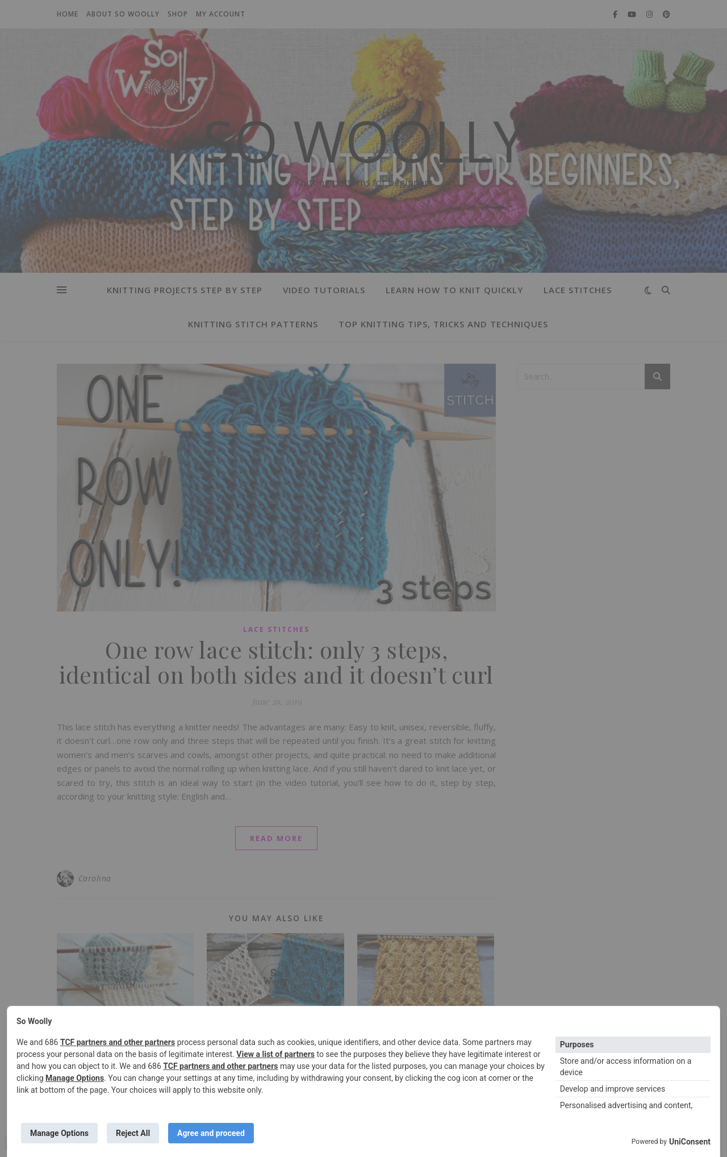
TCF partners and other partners (117, 1042)
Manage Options (74, 1078)
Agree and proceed (211, 1133)
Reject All (133, 1133)
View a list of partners (275, 1054)
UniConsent (690, 1141)
